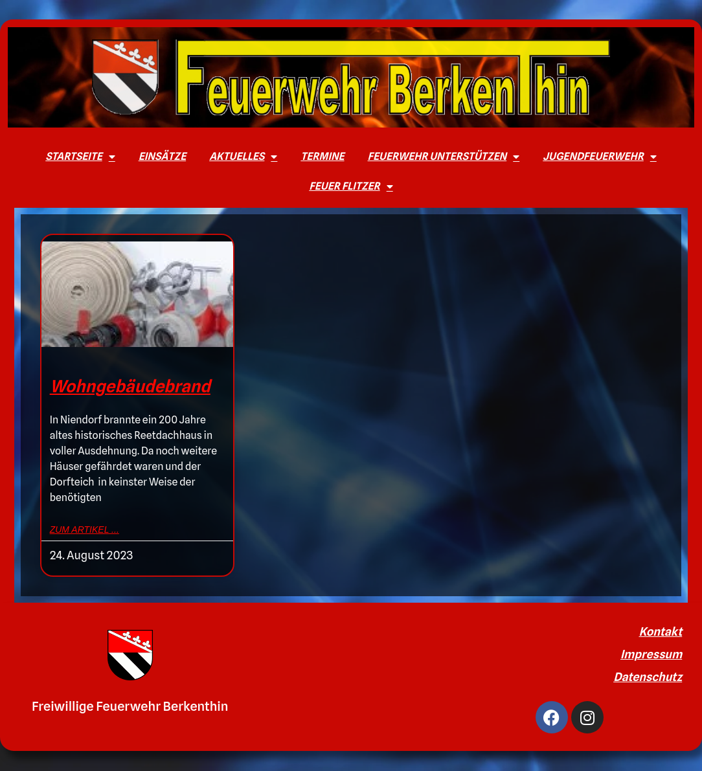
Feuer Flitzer (350, 186)
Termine (322, 156)
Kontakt (661, 631)
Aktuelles (243, 156)
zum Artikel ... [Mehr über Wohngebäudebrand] (84, 529)
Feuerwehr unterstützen (444, 156)
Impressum (651, 654)
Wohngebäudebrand (130, 386)
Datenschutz (647, 677)
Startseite (80, 156)
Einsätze (162, 156)
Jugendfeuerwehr (600, 156)
